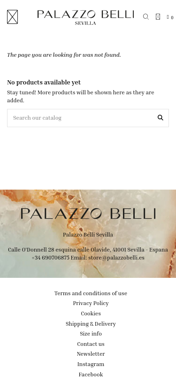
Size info (91, 333)
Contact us (90, 343)
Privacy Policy (90, 302)
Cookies (91, 313)
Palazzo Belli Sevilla (88, 234)
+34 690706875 (50, 257)
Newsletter (91, 353)
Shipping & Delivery (91, 323)
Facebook (91, 374)
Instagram (91, 363)
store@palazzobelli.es (116, 257)
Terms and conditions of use (90, 293)
